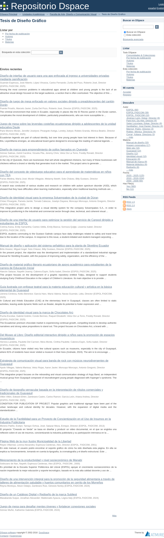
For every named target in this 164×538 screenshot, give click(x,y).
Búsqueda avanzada (133, 39)
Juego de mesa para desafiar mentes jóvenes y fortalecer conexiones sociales (48, 506)
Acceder (127, 92)
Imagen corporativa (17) (138, 145)
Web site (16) (133, 148)
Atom (129, 209)
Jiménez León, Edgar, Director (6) (143, 118)
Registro (127, 94)
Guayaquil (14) (133, 151)
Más (114, 515)
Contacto (4, 536)
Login (161, 4)
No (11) (130, 189)
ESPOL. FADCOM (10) (137, 115)
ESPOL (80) (132, 109)
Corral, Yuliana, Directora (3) (140, 134)
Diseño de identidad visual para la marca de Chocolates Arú (36, 312)
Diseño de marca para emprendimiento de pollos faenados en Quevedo (44, 149)
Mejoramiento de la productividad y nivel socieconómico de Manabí (41, 460)
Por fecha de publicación (17, 33)
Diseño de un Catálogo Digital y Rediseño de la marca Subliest (38, 494)
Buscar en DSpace (134, 32)
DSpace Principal (8, 14)
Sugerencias (16, 536)
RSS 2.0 (130, 205)
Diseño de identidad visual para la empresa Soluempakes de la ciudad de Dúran (49, 197)
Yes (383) (131, 186)
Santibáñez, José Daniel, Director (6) (144, 126)
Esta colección (132, 35)
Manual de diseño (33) (137, 142)
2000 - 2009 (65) (134, 181)
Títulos (8, 39)
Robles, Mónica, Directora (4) (141, 131)
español (152, 8)
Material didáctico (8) (136, 164)
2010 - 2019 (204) (135, 178)
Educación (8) (133, 159)
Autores (9, 36)
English (160, 8)
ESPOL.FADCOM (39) (137, 112)
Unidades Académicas (33, 14)
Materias (9, 42)
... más (129, 137)
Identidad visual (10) (136, 156)
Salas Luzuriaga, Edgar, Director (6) (144, 123)
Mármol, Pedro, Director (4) (139, 129)
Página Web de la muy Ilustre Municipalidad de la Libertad (35, 441)
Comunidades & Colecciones (140, 55)
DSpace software (8, 532)
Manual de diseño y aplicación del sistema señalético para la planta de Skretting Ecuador (54, 245)
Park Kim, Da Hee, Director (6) (141, 120)
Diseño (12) (132, 153)
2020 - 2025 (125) (135, 175)
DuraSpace (44, 532)
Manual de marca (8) (136, 161)
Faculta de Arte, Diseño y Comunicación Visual (73, 14)
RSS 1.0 (130, 202)
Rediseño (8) (132, 167)
